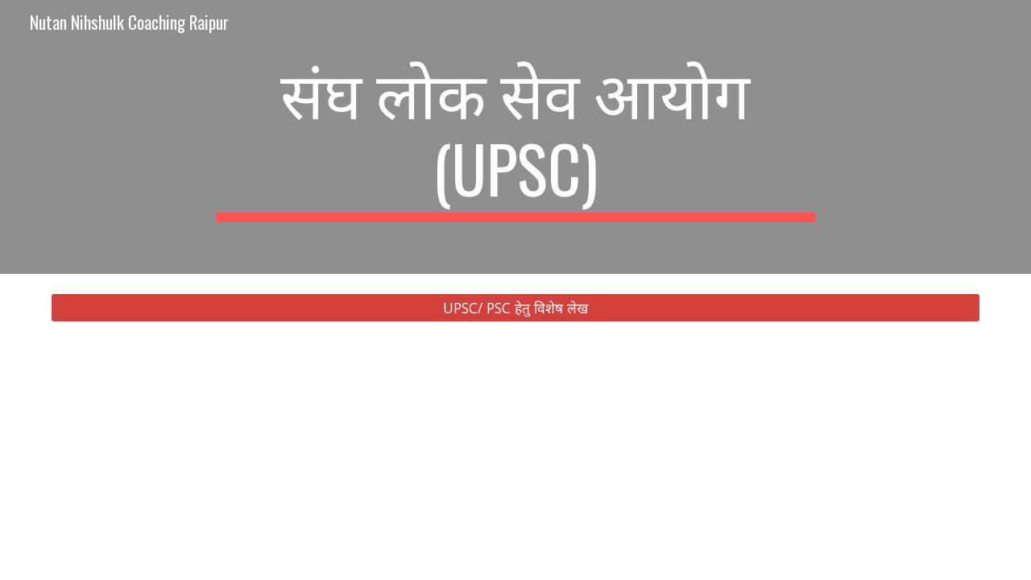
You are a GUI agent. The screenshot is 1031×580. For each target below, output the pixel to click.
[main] (515, 137)
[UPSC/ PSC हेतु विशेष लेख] (515, 308)
